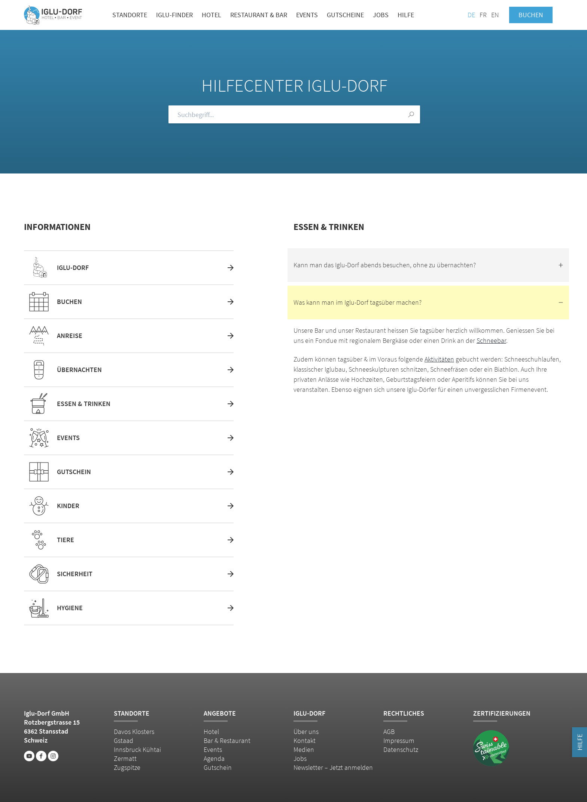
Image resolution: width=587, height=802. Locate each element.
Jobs (381, 14)
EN (495, 14)
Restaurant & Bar (258, 14)
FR (483, 14)
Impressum (398, 740)
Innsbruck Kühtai (137, 749)
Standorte (129, 14)
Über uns (306, 731)
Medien (304, 749)
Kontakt (305, 740)
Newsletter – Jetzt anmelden (333, 767)
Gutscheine (345, 14)
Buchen (530, 14)
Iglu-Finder (174, 14)
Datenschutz (400, 749)
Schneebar (491, 340)
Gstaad (123, 740)
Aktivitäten (439, 359)
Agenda (214, 758)
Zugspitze (127, 767)
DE (471, 14)
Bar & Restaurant (227, 740)
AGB (389, 731)
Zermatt (125, 758)
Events (307, 14)
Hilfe (406, 14)
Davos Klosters (134, 731)
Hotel (211, 14)
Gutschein (218, 767)
